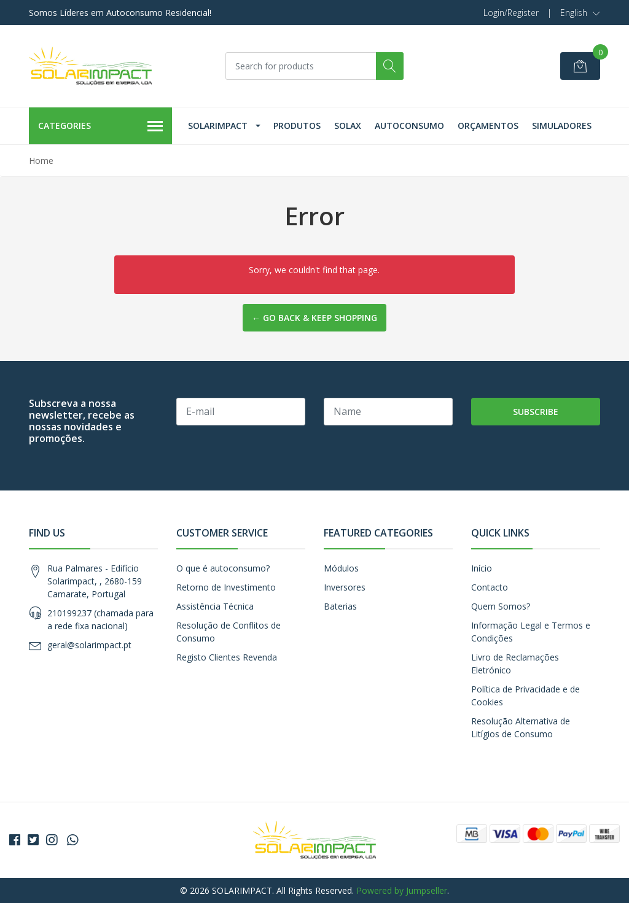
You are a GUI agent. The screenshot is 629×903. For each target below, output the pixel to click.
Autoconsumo (409, 125)
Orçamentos (488, 125)
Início (481, 568)
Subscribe (535, 411)
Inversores (344, 587)
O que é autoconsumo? (223, 568)
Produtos (297, 125)
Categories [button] (100, 126)
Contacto (489, 587)
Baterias (340, 606)
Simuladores (562, 125)
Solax (347, 125)
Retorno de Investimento (226, 587)
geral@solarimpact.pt (89, 645)
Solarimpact (218, 125)
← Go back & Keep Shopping (314, 318)
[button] (580, 13)
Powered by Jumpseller (401, 890)
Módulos (341, 568)
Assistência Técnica (215, 606)
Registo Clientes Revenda (226, 657)
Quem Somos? (500, 606)
